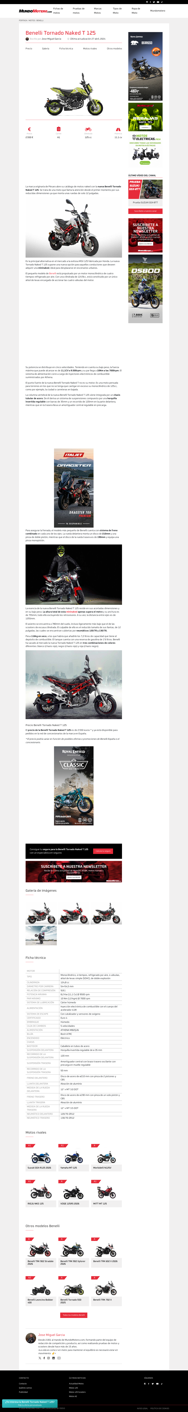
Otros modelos (114, 49)
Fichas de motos (58, 11)
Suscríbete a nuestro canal (145, 211)
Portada (23, 20)
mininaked (71, 612)
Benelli (39, 20)
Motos (32, 20)
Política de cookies (159, 1408)
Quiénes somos (25, 1388)
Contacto (23, 1384)
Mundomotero (157, 11)
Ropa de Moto (136, 11)
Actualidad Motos (76, 1384)
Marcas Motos (98, 11)
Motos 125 (73, 1388)
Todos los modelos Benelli (74, 1315)
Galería (45, 49)
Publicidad (23, 1392)
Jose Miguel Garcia (51, 1335)
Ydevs (62, 1408)
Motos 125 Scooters (77, 1392)
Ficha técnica (66, 49)
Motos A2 (73, 1396)
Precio (29, 49)
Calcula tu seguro (103, 851)
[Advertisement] (74, 165)
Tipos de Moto (117, 11)
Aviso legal (142, 1408)
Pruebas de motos (79, 11)
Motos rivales (90, 49)
